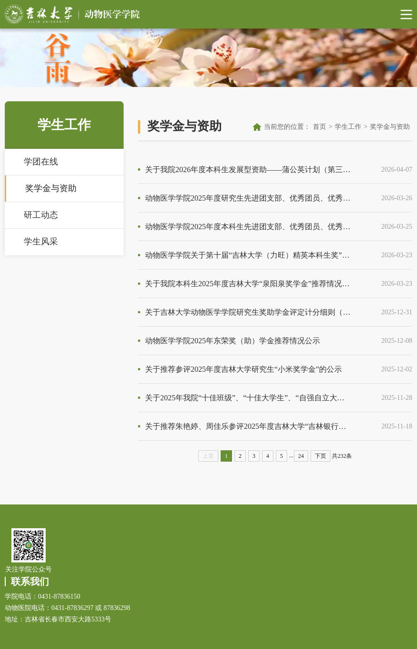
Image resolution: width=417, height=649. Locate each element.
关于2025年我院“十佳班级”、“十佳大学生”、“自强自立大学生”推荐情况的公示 (248, 398)
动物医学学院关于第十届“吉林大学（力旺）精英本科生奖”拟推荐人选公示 (248, 255)
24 (301, 456)
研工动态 (41, 215)
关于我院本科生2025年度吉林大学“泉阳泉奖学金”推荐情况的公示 (248, 284)
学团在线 (41, 161)
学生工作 (348, 126)
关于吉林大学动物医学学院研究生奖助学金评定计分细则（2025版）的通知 (248, 312)
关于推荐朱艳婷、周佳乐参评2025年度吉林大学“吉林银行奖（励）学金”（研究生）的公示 (248, 426)
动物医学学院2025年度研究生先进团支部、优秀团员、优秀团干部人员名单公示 (248, 198)
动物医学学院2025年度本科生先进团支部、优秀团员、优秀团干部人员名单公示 (248, 227)
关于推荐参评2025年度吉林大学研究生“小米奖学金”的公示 (243, 369)
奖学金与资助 (51, 188)
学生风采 (41, 241)
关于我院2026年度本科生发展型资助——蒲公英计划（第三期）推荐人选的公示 (248, 169)
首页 (319, 126)
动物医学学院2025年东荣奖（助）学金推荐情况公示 (232, 341)
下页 (320, 456)
